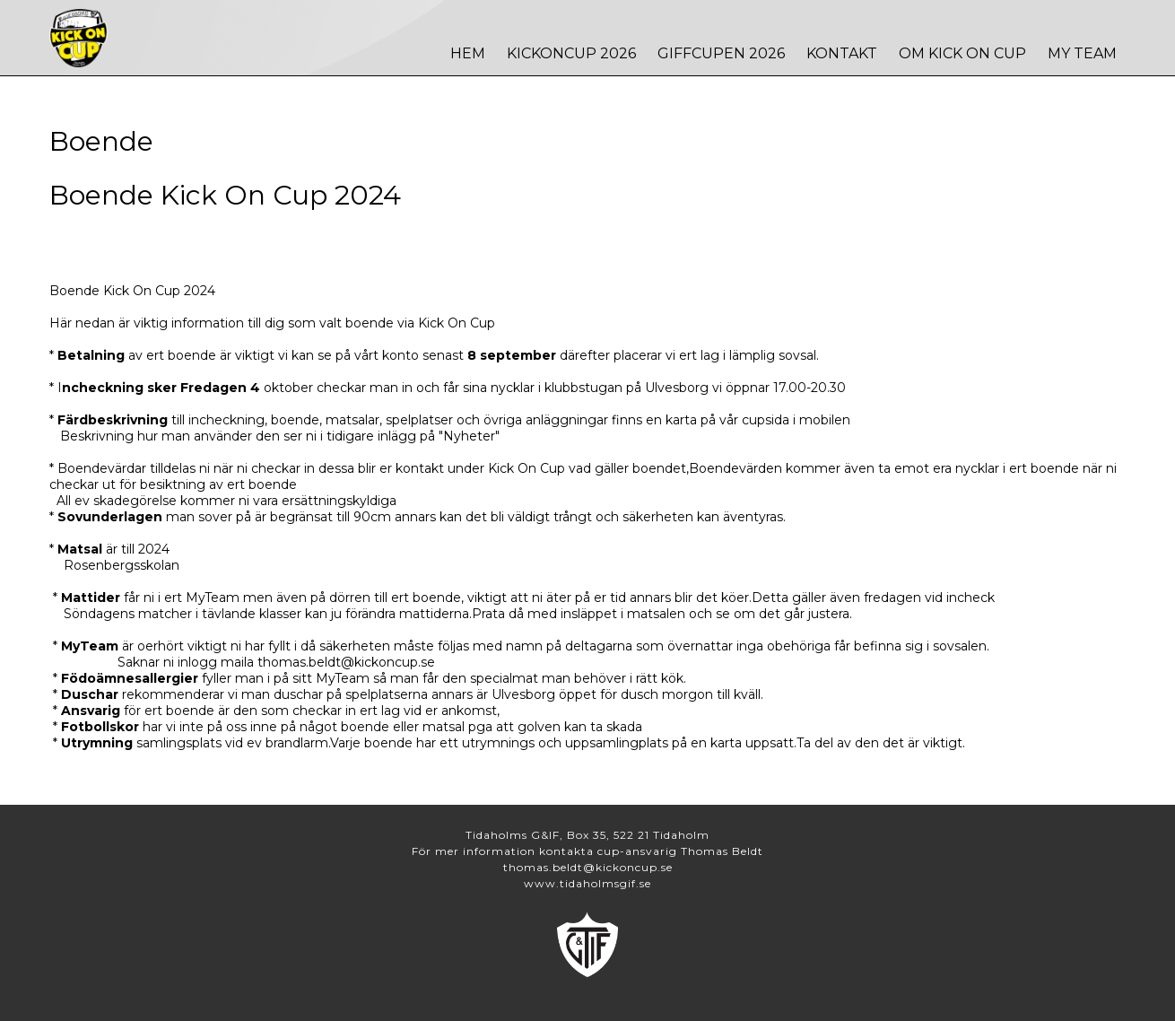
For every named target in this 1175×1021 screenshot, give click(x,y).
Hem (467, 53)
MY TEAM (1082, 53)
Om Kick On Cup (962, 53)
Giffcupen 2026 (721, 53)
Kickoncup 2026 (571, 53)
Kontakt (841, 53)
